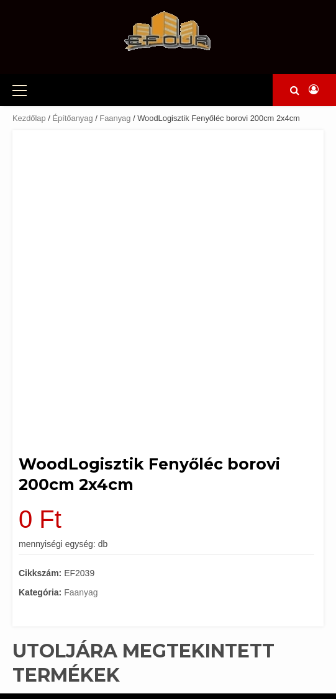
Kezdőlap (29, 118)
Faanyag (114, 118)
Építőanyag (72, 118)
